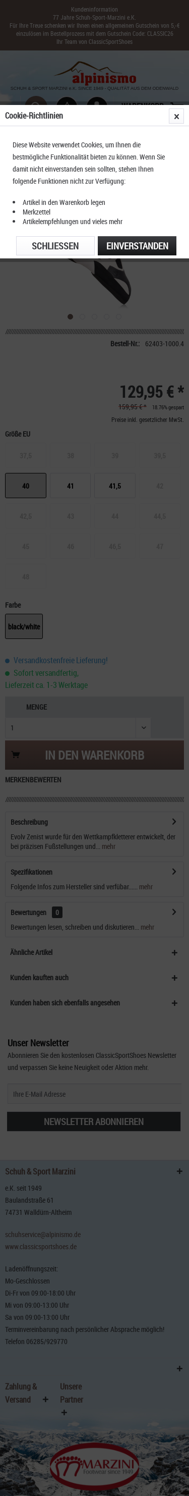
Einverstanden (137, 246)
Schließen (55, 246)
